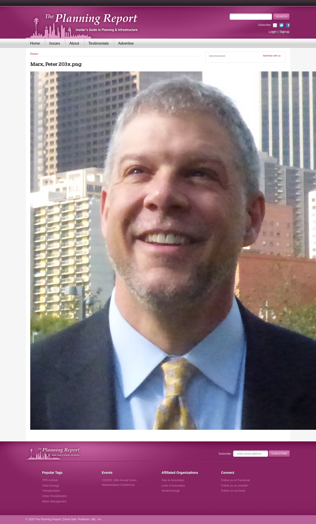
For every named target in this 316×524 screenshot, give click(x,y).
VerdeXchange (170, 490)
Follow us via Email (233, 490)
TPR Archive (50, 480)
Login (273, 32)
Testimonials (98, 43)
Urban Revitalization (54, 496)
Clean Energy (50, 485)
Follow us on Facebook (235, 480)
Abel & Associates (172, 480)
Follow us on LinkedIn (234, 485)
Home (35, 43)
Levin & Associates (173, 485)
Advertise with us (272, 55)
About (74, 43)
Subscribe (225, 453)
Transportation (51, 490)
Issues (54, 43)
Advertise (126, 43)
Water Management (54, 501)
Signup (284, 32)
